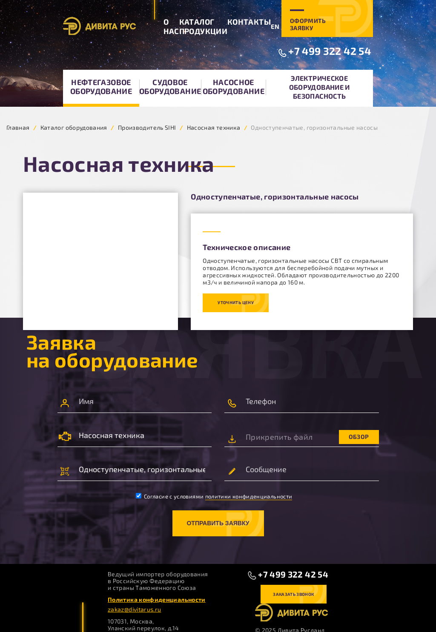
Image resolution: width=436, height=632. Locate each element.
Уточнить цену (236, 302)
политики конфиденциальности (249, 496)
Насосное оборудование (233, 86)
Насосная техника (214, 127)
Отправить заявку (217, 523)
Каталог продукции (203, 26)
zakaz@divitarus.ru (134, 609)
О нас (171, 26)
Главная (18, 127)
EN (275, 26)
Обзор (359, 436)
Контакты (249, 21)
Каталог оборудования (73, 127)
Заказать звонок (293, 594)
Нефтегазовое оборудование (101, 86)
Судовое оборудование (170, 86)
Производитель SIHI (147, 127)
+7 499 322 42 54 (329, 51)
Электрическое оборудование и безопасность (319, 87)
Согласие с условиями (214, 496)
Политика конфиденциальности (157, 599)
